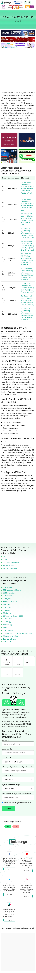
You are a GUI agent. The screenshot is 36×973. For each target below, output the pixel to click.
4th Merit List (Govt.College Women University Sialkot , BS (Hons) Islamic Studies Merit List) (27, 313)
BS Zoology (7, 622)
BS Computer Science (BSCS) (13, 616)
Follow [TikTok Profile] (9, 920)
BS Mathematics (9, 593)
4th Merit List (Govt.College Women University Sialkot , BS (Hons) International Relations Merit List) (27, 188)
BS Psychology (8, 587)
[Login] (29, 2)
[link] (25, 2)
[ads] (9, 140)
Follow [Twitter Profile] (9, 894)
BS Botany (6, 610)
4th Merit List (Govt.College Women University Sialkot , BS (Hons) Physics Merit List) (27, 287)
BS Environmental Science (12, 590)
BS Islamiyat (7, 596)
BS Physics (7, 599)
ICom (5, 560)
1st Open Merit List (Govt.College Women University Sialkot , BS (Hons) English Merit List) (27, 245)
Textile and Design (9, 639)
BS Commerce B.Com (10, 636)
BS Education (7, 607)
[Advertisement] (18, 68)
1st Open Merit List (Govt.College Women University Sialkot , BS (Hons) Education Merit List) (27, 219)
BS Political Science (10, 601)
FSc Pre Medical (8, 565)
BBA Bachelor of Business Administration (17, 633)
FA (4, 557)
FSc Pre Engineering (10, 568)
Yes (7, 826)
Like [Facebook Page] (9, 869)
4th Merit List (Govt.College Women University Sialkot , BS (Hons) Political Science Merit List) (27, 259)
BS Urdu (6, 627)
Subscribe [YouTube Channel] (27, 871)
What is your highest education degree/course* (17, 767)
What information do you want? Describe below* (17, 794)
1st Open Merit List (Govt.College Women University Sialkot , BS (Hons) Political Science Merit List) (27, 273)
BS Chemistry (8, 613)
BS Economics (8, 630)
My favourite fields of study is (11, 785)
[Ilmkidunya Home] (6, 2)
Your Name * (6, 740)
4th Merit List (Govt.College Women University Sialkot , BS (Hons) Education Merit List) (27, 204)
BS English (6, 604)
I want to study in (7, 758)
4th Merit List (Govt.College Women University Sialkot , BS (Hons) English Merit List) (27, 233)
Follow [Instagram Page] (26, 896)
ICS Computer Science (11, 563)
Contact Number (7, 749)
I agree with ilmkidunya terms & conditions (17, 803)
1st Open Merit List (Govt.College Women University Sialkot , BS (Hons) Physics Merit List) (27, 300)
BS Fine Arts (7, 642)
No (16, 826)
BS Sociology (7, 625)
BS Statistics (7, 619)
